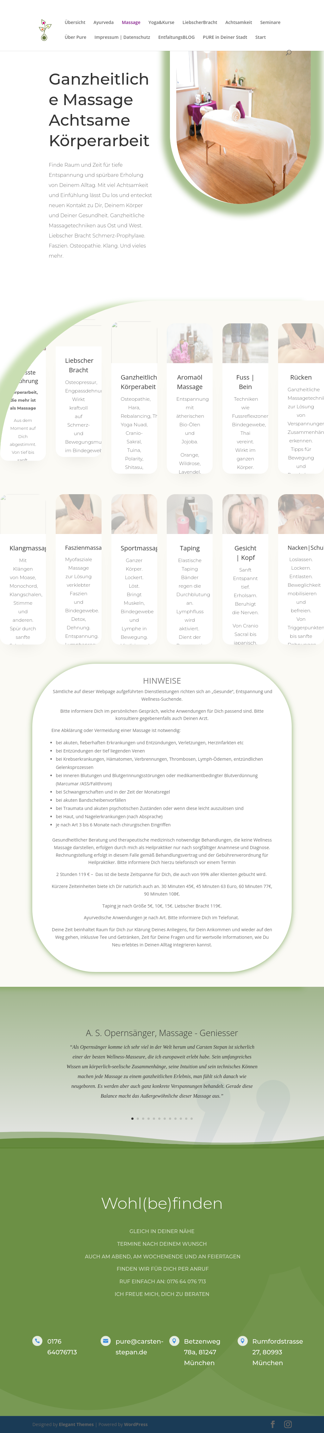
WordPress (136, 1424)
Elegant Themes (76, 1424)
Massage (131, 22)
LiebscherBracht (200, 22)
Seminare (270, 22)
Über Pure (75, 37)
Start (260, 37)
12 (191, 1119)
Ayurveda (103, 22)
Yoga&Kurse (161, 22)
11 (186, 1119)
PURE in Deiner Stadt (225, 37)
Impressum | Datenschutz (122, 37)
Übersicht (75, 22)
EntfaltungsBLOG (176, 37)
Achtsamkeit (238, 22)
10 (181, 1119)
